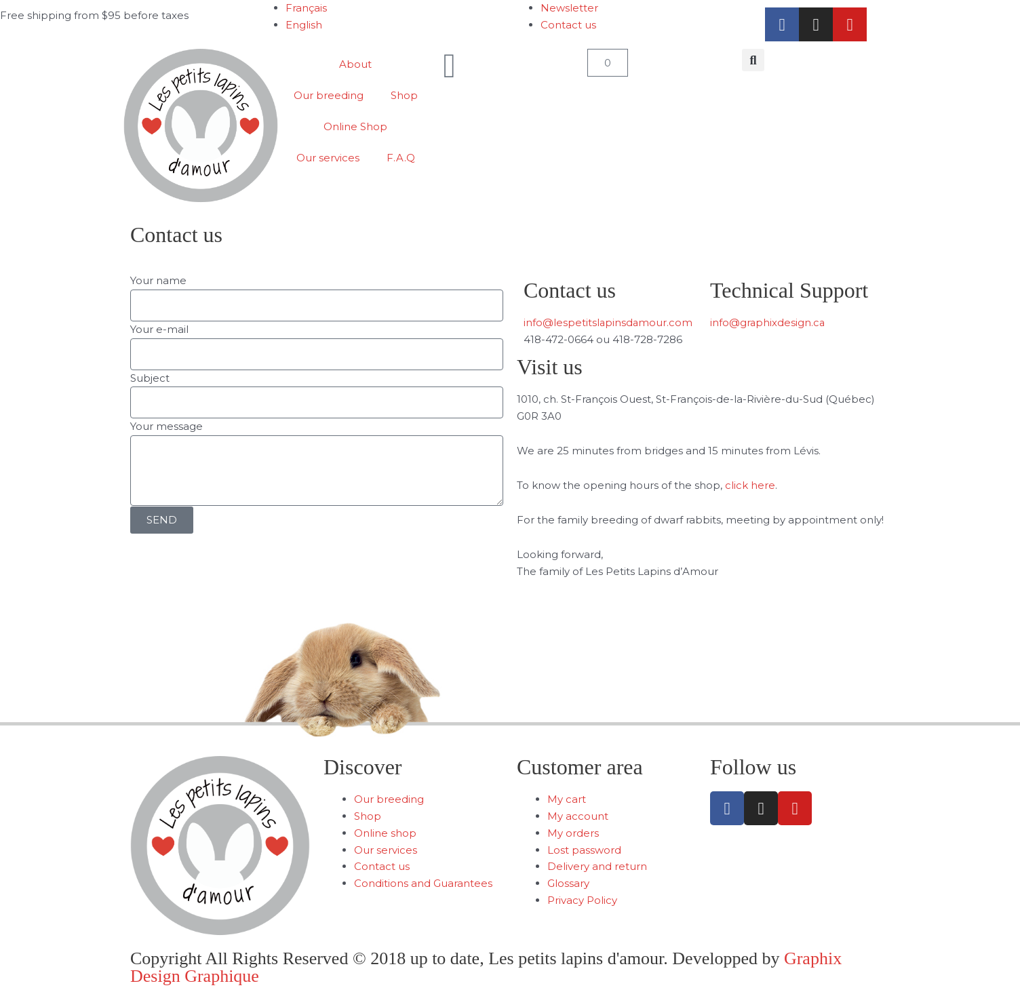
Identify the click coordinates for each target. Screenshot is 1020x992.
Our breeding (329, 95)
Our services (327, 157)
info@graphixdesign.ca (768, 322)
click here (750, 485)
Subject (150, 378)
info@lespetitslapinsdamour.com (609, 322)
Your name (158, 280)
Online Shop (355, 126)
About (355, 64)
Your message (166, 426)
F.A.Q (401, 157)
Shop (404, 95)
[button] (753, 60)
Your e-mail (159, 329)
